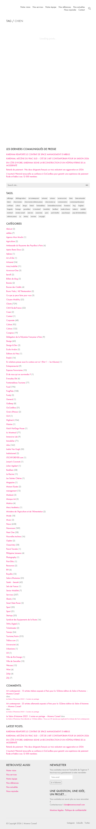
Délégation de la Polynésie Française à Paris (24, 337)
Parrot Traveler (12, 549)
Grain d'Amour (12, 412)
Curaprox (10, 333)
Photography (11, 557)
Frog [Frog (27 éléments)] (74, 205)
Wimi (8, 669)
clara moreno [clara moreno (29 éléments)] (18, 202)
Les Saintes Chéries (14, 478)
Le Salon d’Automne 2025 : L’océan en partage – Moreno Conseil (33, 716)
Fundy (8, 395)
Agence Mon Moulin (14, 237)
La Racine (10, 474)
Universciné (11, 644)
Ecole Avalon (11, 349)
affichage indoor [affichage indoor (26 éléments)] (21, 198)
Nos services (11, 774)
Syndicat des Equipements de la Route (21, 619)
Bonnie (9, 283)
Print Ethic (10, 561)
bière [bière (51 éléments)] (70, 198)
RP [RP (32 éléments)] (20, 216)
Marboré (9, 495)
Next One (10, 532)
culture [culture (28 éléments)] (18, 205)
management (11, 491)
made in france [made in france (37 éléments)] (65, 209)
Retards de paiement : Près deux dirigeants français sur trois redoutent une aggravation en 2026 (45, 169)
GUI (8, 416)
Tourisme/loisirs (12, 636)
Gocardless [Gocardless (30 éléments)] (27, 209)
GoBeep (9, 403)
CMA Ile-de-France (14, 308)
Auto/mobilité (11, 266)
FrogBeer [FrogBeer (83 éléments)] (81, 205)
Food (8, 387)
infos (8, 445)
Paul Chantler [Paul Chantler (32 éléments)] (55, 213)
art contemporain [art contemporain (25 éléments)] (34, 198)
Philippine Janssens (13, 553)
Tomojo (9, 632)
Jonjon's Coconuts (13, 462)
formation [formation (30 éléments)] (67, 205)
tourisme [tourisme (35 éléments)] (33, 216)
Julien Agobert (12, 466)
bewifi (8, 274)
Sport (8, 607)
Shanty (9, 599)
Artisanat (9, 262)
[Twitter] (87, 823)
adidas (9, 233)
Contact (9, 316)
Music (8, 520)
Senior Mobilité (12, 590)
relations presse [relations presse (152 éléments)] (11, 216)
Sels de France (12, 586)
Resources (10, 565)
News (8, 524)
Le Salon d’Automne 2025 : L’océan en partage (22, 699)
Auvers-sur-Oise (12, 270)
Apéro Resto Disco (13, 250)
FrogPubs (9, 391)
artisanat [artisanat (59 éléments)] (44, 198)
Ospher (9, 541)
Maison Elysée (12, 486)
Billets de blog (12, 279)
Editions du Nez (12, 353)
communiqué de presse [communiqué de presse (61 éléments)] (77, 202)
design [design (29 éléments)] (25, 205)
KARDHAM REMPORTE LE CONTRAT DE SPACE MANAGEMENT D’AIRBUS (38, 154)
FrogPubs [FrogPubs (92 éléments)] (10, 209)
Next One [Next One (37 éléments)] (30, 213)
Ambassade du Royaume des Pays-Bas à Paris (24, 245)
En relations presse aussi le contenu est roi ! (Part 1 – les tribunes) (32, 362)
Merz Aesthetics (12, 507)
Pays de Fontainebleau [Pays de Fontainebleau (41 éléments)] (79, 213)
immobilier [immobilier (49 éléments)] (46, 209)
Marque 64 (11, 499)
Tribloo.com (11, 640)
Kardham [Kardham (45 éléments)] (55, 209)
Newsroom (10, 528)
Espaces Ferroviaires (14, 370)
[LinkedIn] (79, 823)
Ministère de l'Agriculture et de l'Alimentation (24, 511)
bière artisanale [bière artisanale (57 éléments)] (80, 198)
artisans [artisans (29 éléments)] (52, 198)
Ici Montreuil (11, 432)
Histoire (9, 424)
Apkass (9, 254)
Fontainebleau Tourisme (15, 383)
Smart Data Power (13, 603)
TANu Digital (11, 624)
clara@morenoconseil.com (74, 804)
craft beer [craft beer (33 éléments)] (10, 205)
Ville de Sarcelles (13, 661)
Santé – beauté (12, 582)
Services (9, 595)
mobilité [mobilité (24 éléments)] (83, 209)
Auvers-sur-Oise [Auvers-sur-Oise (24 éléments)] (62, 198)
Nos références (12, 783)
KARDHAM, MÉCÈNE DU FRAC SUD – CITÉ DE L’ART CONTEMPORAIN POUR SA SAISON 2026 (47, 158)
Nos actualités (12, 787)
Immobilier (10, 441)
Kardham (9, 470)
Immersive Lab (12, 437)
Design (9, 341)
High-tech (10, 420)
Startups (9, 615)
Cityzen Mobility (13, 299)
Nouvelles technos (13, 536)
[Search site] (89, 9)
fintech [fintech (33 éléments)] (32, 205)
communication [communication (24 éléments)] (62, 202)
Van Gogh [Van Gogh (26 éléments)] (42, 216)
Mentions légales (57, 810)
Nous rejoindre (12, 791)
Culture (9, 324)
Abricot (9, 229)
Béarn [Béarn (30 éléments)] (9, 202)
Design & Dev (11, 345)
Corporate (10, 320)
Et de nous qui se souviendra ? (18, 374)
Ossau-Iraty (10, 545)
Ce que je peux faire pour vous (18, 295)
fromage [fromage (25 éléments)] (18, 209)
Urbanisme (10, 649)
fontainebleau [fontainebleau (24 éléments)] (41, 205)
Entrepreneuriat (12, 366)
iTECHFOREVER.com (14, 457)
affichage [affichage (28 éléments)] (10, 198)
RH (7, 570)
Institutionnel (11, 453)
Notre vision (11, 770)
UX (7, 653)
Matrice (9, 503)
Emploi (9, 358)
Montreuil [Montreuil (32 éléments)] (10, 213)
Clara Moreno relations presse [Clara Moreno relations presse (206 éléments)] (33, 202)
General (9, 399)
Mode (8, 516)
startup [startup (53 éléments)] (26, 216)
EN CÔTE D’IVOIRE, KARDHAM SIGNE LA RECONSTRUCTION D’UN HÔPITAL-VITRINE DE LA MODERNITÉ (45, 164)
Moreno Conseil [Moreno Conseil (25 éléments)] (20, 213)
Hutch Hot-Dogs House (15, 428)
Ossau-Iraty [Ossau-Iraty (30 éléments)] (39, 213)
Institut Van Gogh (13, 449)
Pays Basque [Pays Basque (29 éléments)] (66, 213)
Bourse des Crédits (13, 287)
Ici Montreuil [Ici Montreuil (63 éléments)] (36, 209)
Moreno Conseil (30, 823)
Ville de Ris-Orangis (14, 657)
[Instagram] (71, 823)
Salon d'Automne (13, 578)
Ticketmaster (11, 628)
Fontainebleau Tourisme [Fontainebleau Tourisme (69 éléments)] (54, 205)
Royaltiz (9, 574)
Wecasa (9, 665)
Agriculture (10, 241)
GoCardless (11, 407)
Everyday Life (11, 378)
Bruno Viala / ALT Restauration (18, 291)
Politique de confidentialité (75, 810)
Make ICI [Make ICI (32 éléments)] (75, 209)
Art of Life (10, 258)
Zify (7, 678)
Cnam (8, 312)
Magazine (10, 482)
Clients (9, 304)
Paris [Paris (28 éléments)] (46, 213)
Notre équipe (11, 779)
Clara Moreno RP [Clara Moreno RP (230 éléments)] (50, 202)
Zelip (8, 674)
